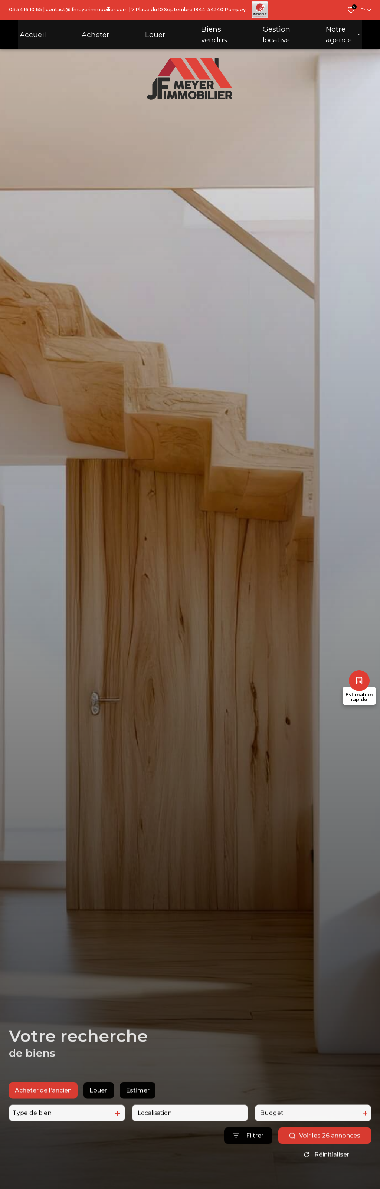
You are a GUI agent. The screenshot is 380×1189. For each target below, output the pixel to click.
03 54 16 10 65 (25, 9)
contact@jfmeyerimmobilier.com (87, 9)
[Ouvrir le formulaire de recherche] (248, 1147)
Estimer (138, 1101)
